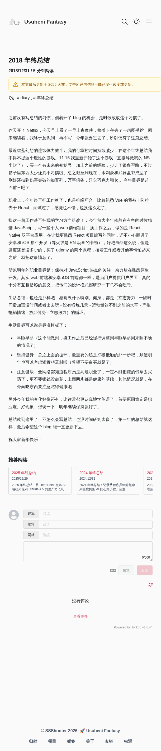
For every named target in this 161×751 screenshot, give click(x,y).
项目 (52, 741)
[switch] (136, 21)
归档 (33, 741)
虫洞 (128, 741)
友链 (109, 741)
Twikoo (136, 627)
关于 (90, 741)
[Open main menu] (149, 21)
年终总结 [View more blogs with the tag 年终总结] (45, 98)
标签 (71, 741)
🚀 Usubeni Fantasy (99, 730)
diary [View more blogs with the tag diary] (24, 98)
